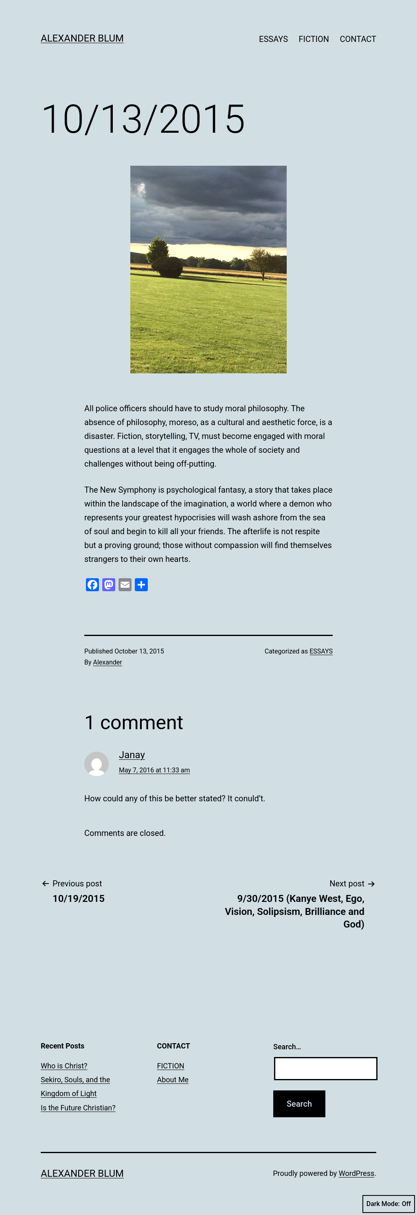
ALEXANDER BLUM (82, 38)
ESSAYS (273, 39)
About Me (173, 1079)
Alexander (107, 662)
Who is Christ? (64, 1065)
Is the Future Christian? (78, 1107)
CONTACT (358, 39)
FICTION (313, 39)
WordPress (356, 1173)
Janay (132, 755)
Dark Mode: (389, 1204)
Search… (287, 1046)
